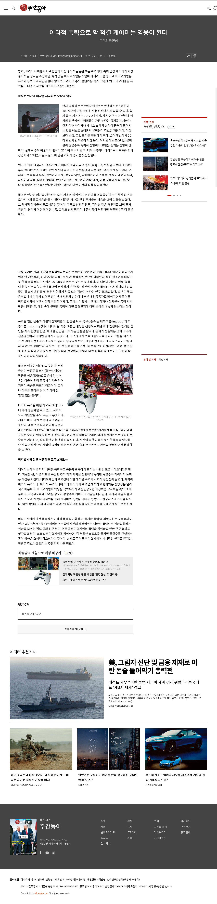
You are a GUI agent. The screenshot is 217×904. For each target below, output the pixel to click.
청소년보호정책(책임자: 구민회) (123, 879)
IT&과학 (131, 832)
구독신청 (186, 826)
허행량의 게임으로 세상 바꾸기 (39, 553)
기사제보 (186, 821)
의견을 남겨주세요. (31, 614)
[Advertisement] (67, 242)
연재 (156, 821)
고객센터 (70, 879)
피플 (129, 837)
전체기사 (106, 843)
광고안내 (186, 832)
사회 (103, 826)
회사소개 (25, 879)
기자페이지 (160, 837)
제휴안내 (59, 879)
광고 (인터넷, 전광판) (42, 879)
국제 (129, 826)
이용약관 (81, 879)
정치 (103, 821)
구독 (69, 552)
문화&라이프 (108, 832)
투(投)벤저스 (154, 126)
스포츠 (104, 837)
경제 (129, 821)
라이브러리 (160, 832)
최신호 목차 (160, 826)
